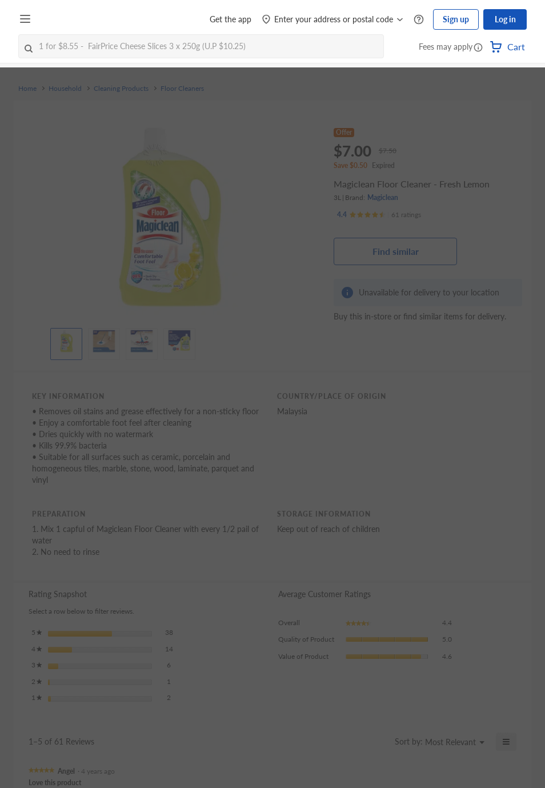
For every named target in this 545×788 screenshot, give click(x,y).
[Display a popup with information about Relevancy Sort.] (379, 742)
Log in (505, 19)
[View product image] (66, 341)
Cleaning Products (121, 88)
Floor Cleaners (182, 88)
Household (65, 88)
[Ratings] (379, 214)
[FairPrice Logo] (68, 19)
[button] (478, 48)
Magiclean (382, 197)
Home (27, 88)
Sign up (456, 19)
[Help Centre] (419, 19)
